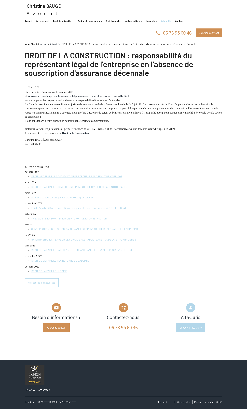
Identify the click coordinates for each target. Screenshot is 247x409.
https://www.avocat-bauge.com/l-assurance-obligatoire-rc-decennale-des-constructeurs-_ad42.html (77, 96)
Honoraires (151, 21)
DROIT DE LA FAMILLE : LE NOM (49, 271)
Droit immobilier (113, 21)
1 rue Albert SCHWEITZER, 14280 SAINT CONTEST (50, 402)
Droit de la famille (62, 21)
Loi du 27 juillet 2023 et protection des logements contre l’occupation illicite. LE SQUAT (78, 207)
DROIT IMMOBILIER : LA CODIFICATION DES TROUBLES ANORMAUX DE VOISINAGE (76, 176)
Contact (179, 21)
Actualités (166, 21)
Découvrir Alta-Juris (190, 327)
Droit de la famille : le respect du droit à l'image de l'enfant (62, 197)
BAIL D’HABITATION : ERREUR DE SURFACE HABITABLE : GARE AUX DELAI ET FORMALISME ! (83, 239)
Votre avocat (42, 21)
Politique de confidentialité (208, 402)
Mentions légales (181, 402)
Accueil (28, 21)
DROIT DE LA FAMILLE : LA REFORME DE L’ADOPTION (61, 260)
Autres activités (133, 21)
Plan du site (163, 402)
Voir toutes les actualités (41, 282)
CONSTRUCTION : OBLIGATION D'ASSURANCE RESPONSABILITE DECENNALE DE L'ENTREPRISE (85, 228)
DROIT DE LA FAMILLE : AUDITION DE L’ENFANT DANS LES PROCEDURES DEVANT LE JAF (82, 250)
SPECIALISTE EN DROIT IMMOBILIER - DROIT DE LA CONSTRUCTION (69, 218)
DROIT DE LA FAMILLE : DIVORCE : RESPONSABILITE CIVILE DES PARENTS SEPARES (79, 186)
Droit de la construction (90, 21)
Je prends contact (209, 32)
